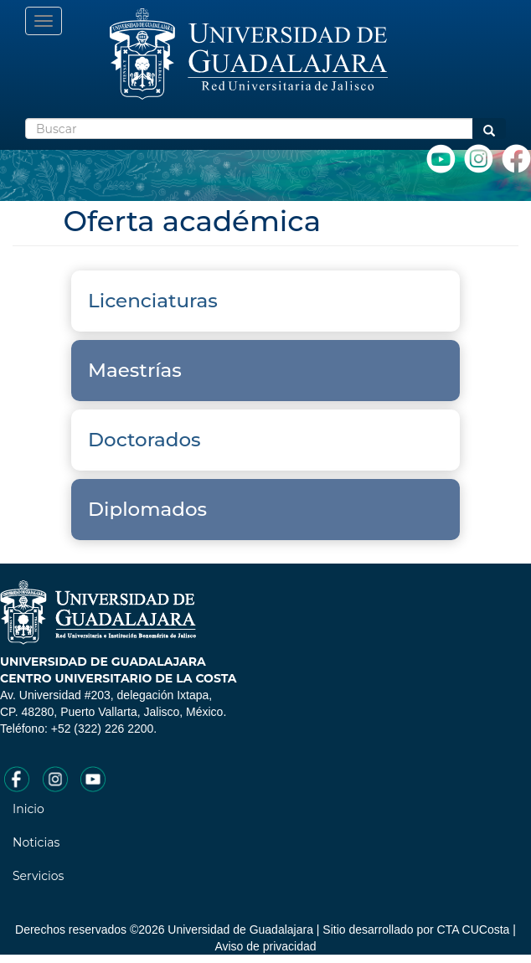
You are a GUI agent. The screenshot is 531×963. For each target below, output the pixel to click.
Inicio (28, 808)
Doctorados (147, 439)
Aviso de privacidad (265, 946)
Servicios (38, 875)
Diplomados (150, 509)
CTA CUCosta (473, 929)
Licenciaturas (155, 300)
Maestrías (137, 370)
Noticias (36, 842)
